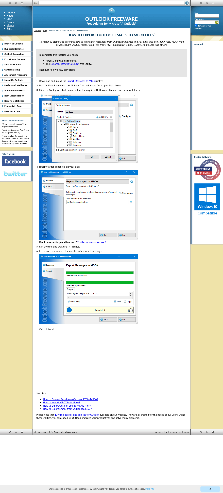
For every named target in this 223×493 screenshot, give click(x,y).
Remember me (204, 25)
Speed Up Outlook (13, 80)
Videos (10, 25)
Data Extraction (12, 111)
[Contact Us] (22, 3)
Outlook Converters (14, 54)
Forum (10, 22)
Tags (9, 28)
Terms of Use (175, 432)
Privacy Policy (161, 432)
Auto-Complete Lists (14, 90)
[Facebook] (15, 161)
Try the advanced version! (91, 242)
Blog (9, 18)
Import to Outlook (13, 43)
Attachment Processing (15, 74)
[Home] (10, 3)
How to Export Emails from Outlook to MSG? (67, 408)
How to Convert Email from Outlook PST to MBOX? (70, 399)
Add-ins (11, 12)
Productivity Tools (13, 106)
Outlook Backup (12, 69)
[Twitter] (15, 174)
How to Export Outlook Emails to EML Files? (67, 405)
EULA (186, 432)
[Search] (111, 3)
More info (149, 489)
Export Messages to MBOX (81, 81)
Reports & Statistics (14, 100)
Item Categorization (14, 95)
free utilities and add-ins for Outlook (77, 414)
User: (197, 13)
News (10, 15)
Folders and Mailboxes (15, 85)
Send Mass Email (12, 64)
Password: (199, 19)
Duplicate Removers (14, 48)
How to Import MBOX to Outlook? (61, 402)
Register (198, 28)
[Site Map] (16, 3)
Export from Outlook (14, 59)
